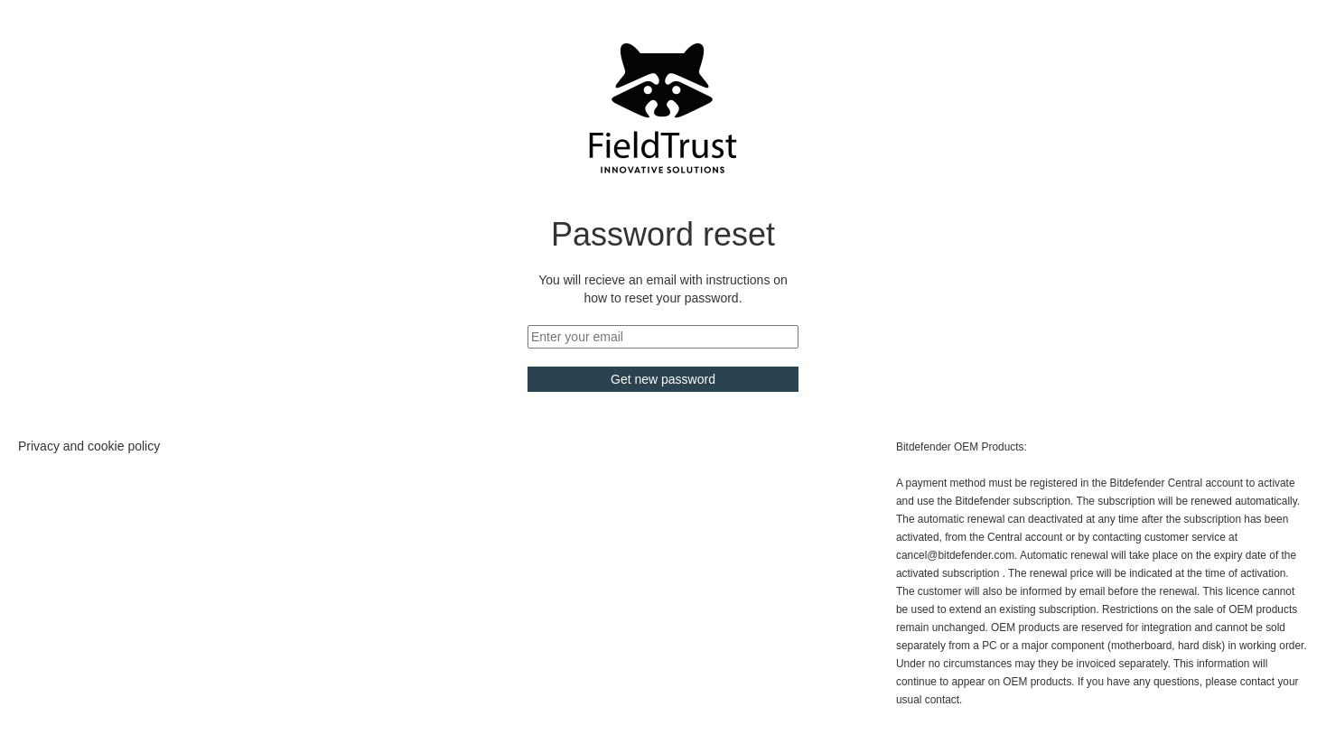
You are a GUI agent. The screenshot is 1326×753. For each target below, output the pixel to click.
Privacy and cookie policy (89, 446)
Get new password (663, 379)
